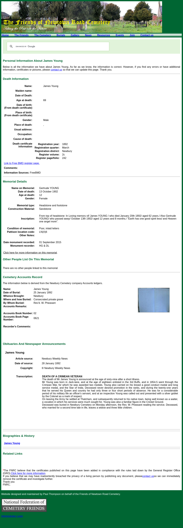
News (88, 35)
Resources (103, 35)
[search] (57, 46)
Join (132, 35)
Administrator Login (12, 516)
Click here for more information (28, 473)
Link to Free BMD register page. (22, 163)
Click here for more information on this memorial (30, 252)
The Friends (21, 35)
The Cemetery (42, 35)
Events (120, 35)
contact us (56, 69)
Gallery (75, 35)
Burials (61, 35)
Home (5, 35)
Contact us (146, 35)
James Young (12, 443)
